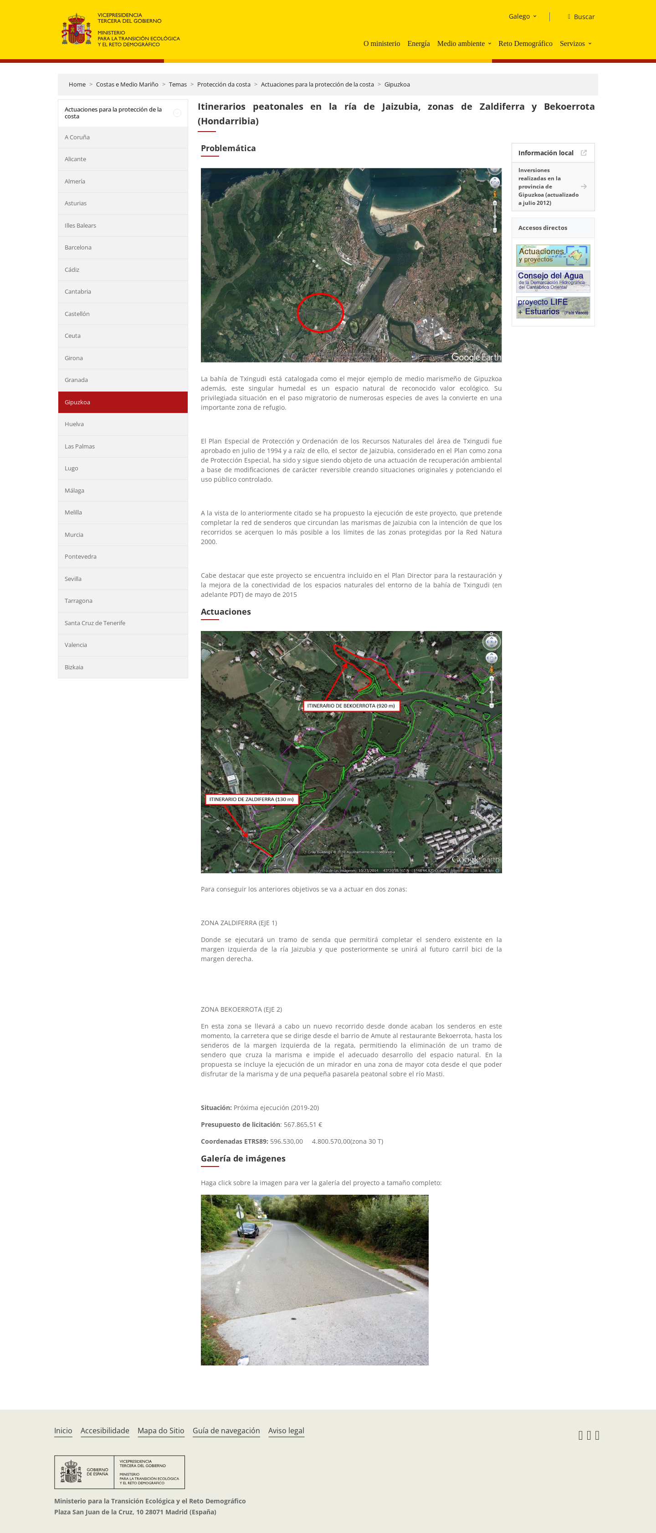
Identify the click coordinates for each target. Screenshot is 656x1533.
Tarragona (78, 600)
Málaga (74, 490)
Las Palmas (80, 446)
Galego (519, 16)
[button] (491, 43)
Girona (74, 358)
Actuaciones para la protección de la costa (317, 84)
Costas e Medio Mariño (127, 84)
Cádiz (72, 269)
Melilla (73, 512)
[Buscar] (578, 16)
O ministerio (382, 43)
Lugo (71, 468)
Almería (75, 181)
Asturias (76, 203)
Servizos (572, 43)
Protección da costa (224, 84)
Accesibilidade (105, 1431)
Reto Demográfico (525, 43)
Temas (178, 84)
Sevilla (73, 579)
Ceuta (73, 335)
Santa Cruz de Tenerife (95, 623)
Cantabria (78, 291)
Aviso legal (286, 1431)
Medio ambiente (461, 43)
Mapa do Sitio (161, 1431)
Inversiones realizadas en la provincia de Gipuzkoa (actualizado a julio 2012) (548, 186)
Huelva (74, 424)
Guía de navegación (226, 1431)
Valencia (76, 645)
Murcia (74, 534)
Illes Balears (80, 225)
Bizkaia (74, 667)
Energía (418, 43)
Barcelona (78, 247)
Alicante (75, 159)
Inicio (63, 1431)
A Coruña (77, 137)
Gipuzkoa (397, 84)
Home (77, 84)
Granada (76, 380)
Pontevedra (81, 556)
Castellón (77, 314)
